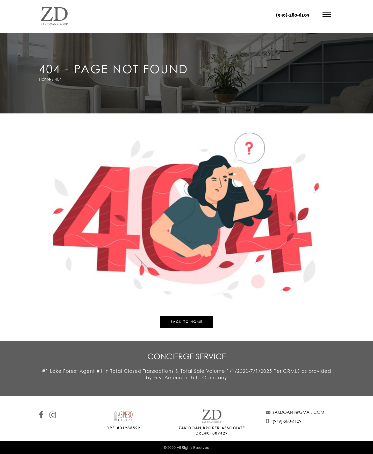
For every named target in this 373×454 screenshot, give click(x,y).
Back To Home (186, 322)
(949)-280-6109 (292, 15)
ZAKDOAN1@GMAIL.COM (298, 412)
